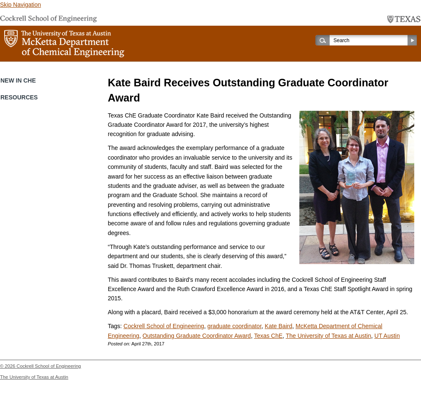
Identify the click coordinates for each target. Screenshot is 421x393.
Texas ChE (268, 335)
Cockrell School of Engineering (163, 326)
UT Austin (387, 335)
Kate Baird (278, 326)
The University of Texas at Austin (328, 335)
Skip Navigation (20, 4)
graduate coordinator (234, 326)
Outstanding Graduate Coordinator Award (197, 335)
